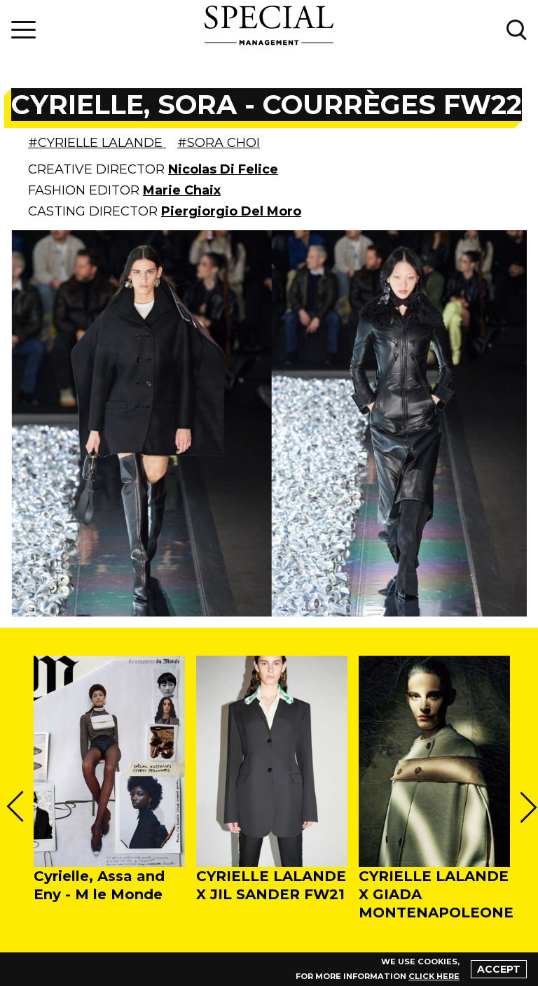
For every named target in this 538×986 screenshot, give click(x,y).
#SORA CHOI (218, 142)
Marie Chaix (182, 190)
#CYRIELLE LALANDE (97, 142)
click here (435, 976)
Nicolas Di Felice (223, 169)
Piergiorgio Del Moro (231, 211)
